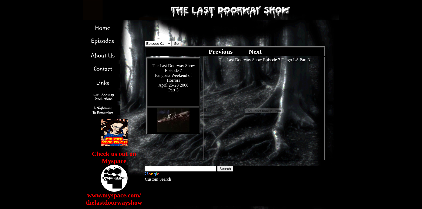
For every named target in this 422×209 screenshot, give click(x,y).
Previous (221, 51)
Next (255, 51)
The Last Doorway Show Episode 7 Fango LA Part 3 (264, 59)
